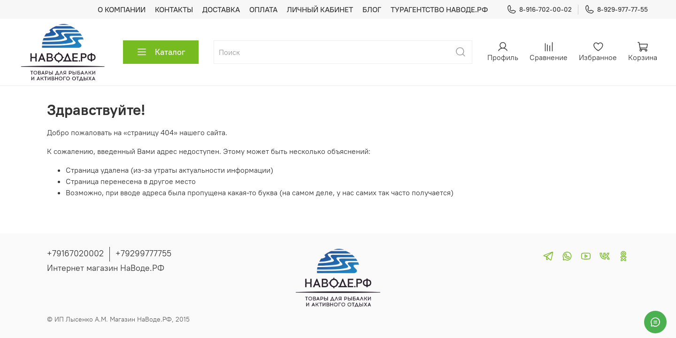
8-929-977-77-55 (616, 10)
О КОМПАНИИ (122, 9)
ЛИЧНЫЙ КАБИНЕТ (320, 9)
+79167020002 (75, 253)
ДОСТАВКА (221, 9)
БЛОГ (371, 9)
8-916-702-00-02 (539, 10)
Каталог (160, 52)
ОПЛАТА (263, 9)
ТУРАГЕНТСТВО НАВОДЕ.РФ (439, 9)
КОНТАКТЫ (174, 9)
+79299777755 (143, 253)
